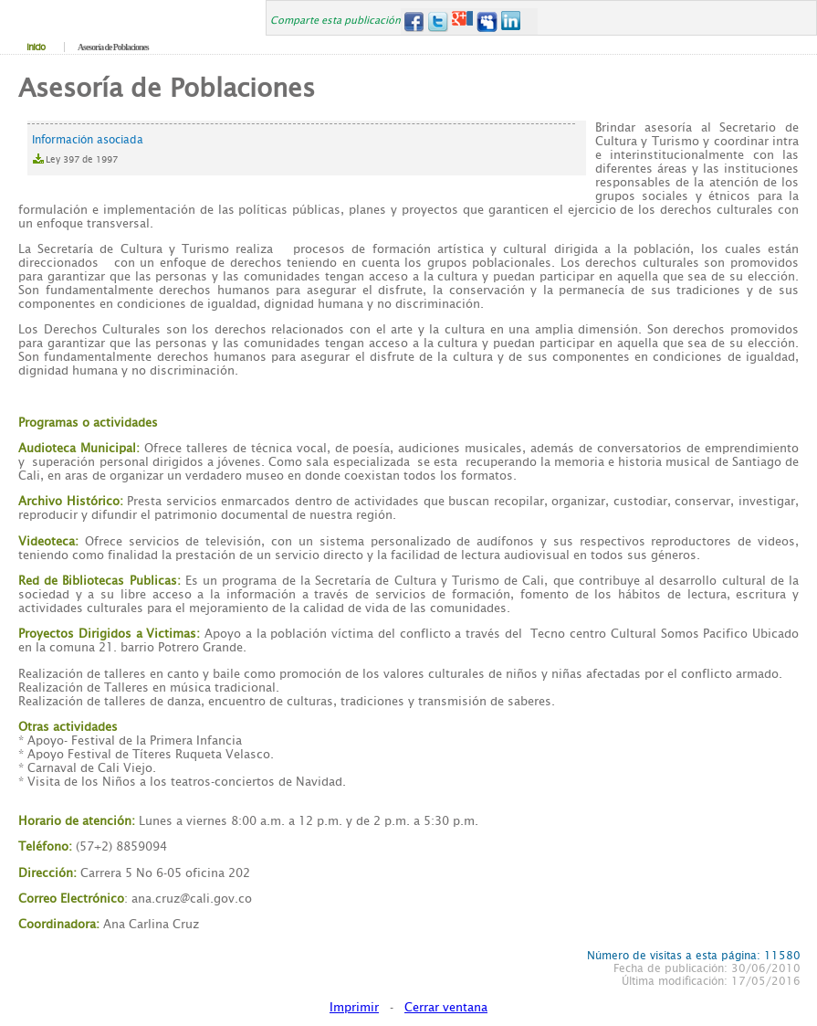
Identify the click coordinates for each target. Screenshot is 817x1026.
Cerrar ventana (445, 1007)
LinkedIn (511, 21)
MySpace (487, 21)
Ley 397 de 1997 (82, 159)
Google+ (462, 21)
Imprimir (354, 1007)
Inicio (35, 47)
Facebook (413, 21)
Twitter (437, 21)
